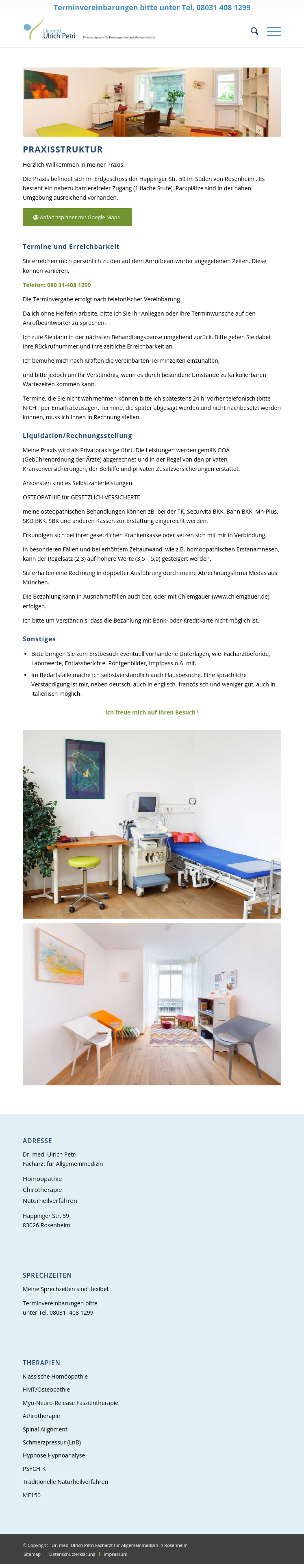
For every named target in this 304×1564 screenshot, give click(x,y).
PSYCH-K (34, 1469)
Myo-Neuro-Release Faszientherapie (70, 1403)
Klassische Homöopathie (55, 1376)
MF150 (32, 1495)
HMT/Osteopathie (46, 1389)
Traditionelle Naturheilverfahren (65, 1482)
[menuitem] (251, 31)
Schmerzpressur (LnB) (52, 1442)
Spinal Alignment (45, 1429)
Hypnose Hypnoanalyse (54, 1455)
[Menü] (270, 31)
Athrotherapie (41, 1416)
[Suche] (251, 31)
